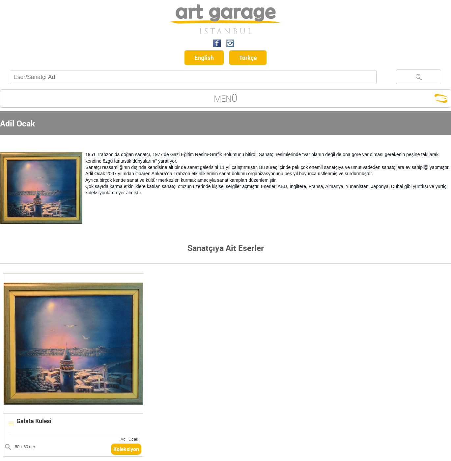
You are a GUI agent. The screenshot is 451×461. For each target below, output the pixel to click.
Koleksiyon (126, 449)
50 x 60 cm (25, 446)
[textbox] (193, 77)
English (204, 58)
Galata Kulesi (33, 421)
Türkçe (248, 58)
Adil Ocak (129, 439)
